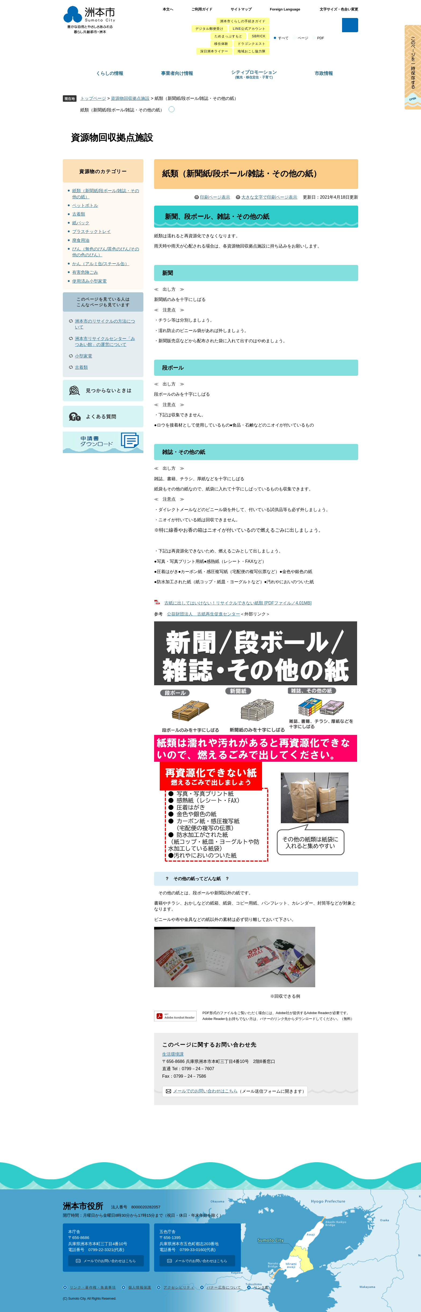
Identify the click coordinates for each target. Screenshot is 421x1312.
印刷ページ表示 (215, 197)
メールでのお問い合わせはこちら (205, 1091)
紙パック (80, 223)
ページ (303, 38)
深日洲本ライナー (214, 51)
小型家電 (83, 356)
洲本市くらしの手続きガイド (243, 21)
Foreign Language (285, 9)
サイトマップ (241, 9)
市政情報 (324, 73)
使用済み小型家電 (89, 281)
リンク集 (261, 1287)
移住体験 (221, 44)
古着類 (78, 214)
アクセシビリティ (179, 1287)
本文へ (168, 9)
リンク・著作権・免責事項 (93, 1287)
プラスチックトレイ (91, 231)
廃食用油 (80, 240)
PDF (320, 38)
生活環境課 (173, 1054)
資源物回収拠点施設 (130, 98)
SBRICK (259, 36)
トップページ (93, 98)
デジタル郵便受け (209, 29)
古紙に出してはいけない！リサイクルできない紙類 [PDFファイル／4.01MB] (237, 603)
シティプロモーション (254, 74)
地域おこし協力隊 (252, 51)
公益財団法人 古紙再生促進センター (203, 614)
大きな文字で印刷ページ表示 (269, 197)
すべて (283, 38)
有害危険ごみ (85, 272)
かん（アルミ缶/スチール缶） (100, 263)
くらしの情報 (109, 73)
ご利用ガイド (201, 9)
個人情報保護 (139, 1287)
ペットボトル (85, 205)
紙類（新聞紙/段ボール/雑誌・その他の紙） (122, 110)
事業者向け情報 (177, 73)
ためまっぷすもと (228, 36)
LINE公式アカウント (249, 29)
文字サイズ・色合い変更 (339, 9)
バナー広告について (224, 1287)
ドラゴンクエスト (252, 44)
